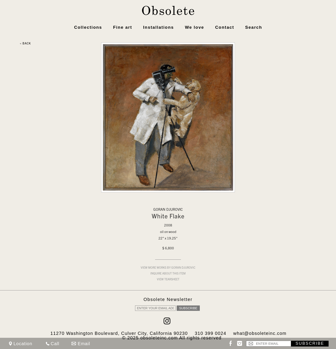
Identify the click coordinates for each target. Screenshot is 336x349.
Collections (88, 27)
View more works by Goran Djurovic (168, 268)
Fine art (122, 27)
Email (84, 343)
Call (55, 343)
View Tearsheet (168, 279)
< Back (25, 43)
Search (253, 27)
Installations (158, 27)
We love (194, 27)
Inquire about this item (168, 273)
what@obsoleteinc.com (260, 333)
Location (22, 343)
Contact (224, 27)
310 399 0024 (210, 333)
